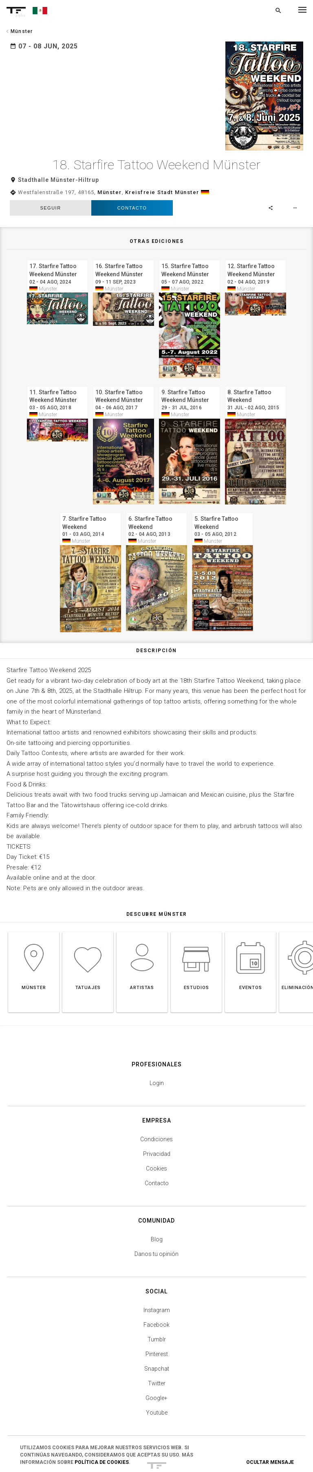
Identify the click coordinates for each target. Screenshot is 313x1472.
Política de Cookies (102, 1462)
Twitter (156, 1343)
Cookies (156, 1128)
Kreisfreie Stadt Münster (162, 152)
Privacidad (156, 1113)
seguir (50, 167)
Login (157, 1043)
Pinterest (156, 1313)
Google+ (156, 1357)
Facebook (156, 1284)
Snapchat (156, 1328)
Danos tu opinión (156, 1213)
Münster (109, 152)
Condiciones (156, 1099)
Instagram (156, 1270)
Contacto (132, 167)
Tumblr (157, 1299)
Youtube (157, 1372)
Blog (157, 1199)
